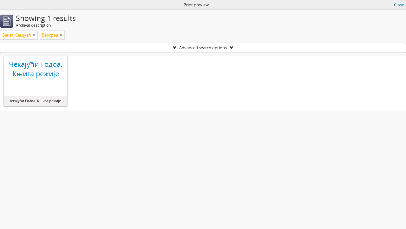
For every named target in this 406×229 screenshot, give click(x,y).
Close (399, 5)
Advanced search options (203, 48)
